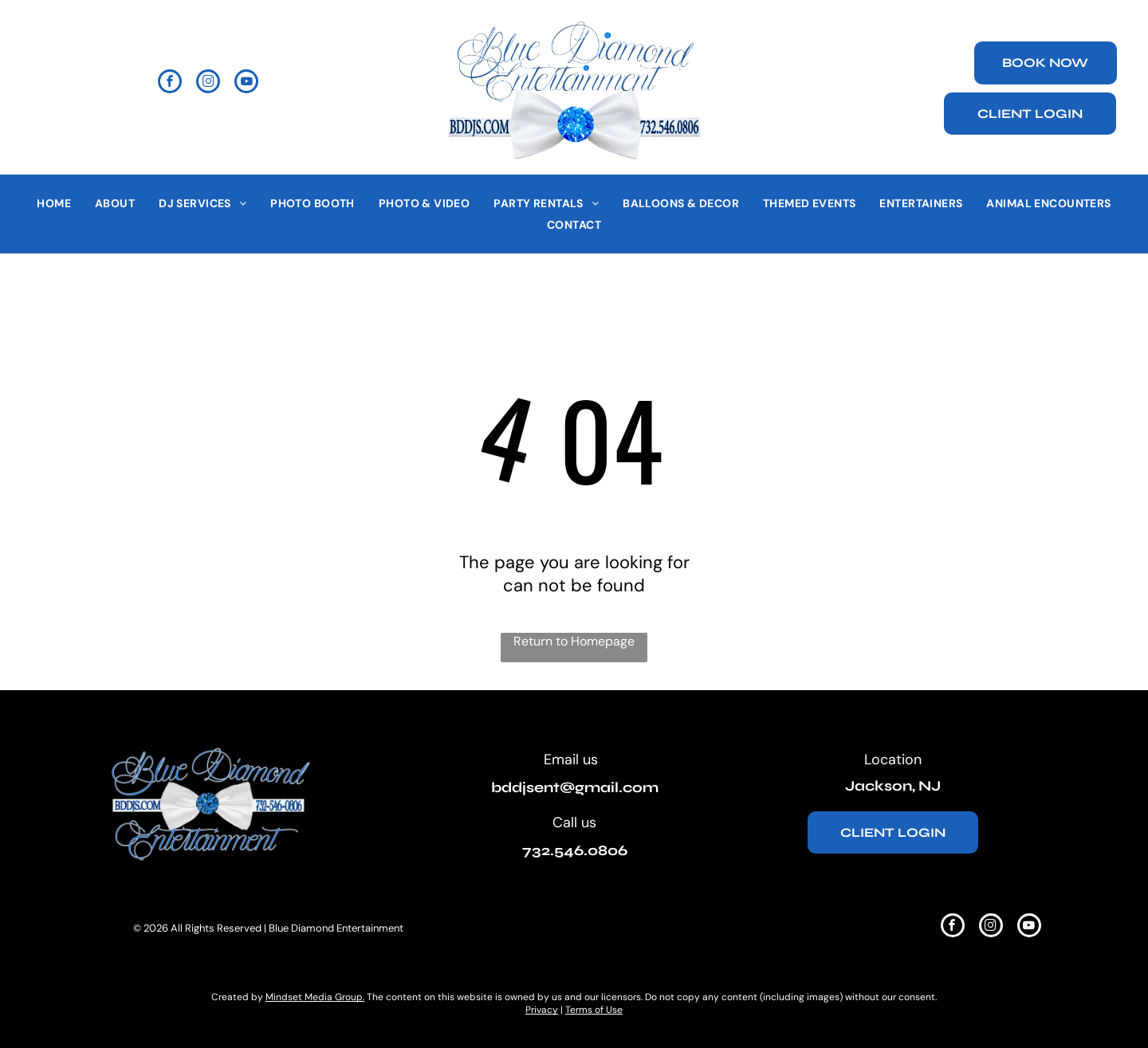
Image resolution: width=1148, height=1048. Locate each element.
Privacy (541, 1009)
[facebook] (170, 83)
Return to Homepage (574, 641)
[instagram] (208, 83)
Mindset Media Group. (314, 997)
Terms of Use (594, 1009)
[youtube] (246, 83)
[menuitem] (54, 203)
